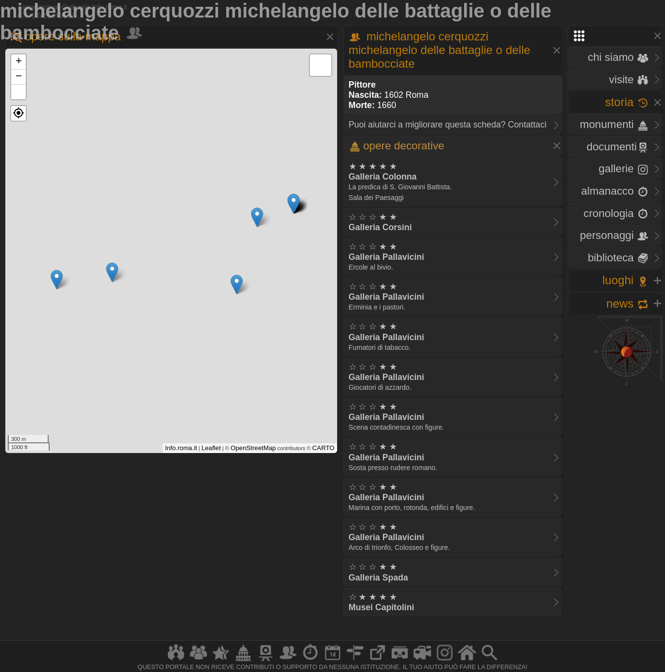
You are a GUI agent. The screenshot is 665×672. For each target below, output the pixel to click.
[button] (18, 113)
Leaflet (211, 448)
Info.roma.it (181, 448)
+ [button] (19, 61)
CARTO (323, 448)
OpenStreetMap (253, 448)
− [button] (19, 77)
